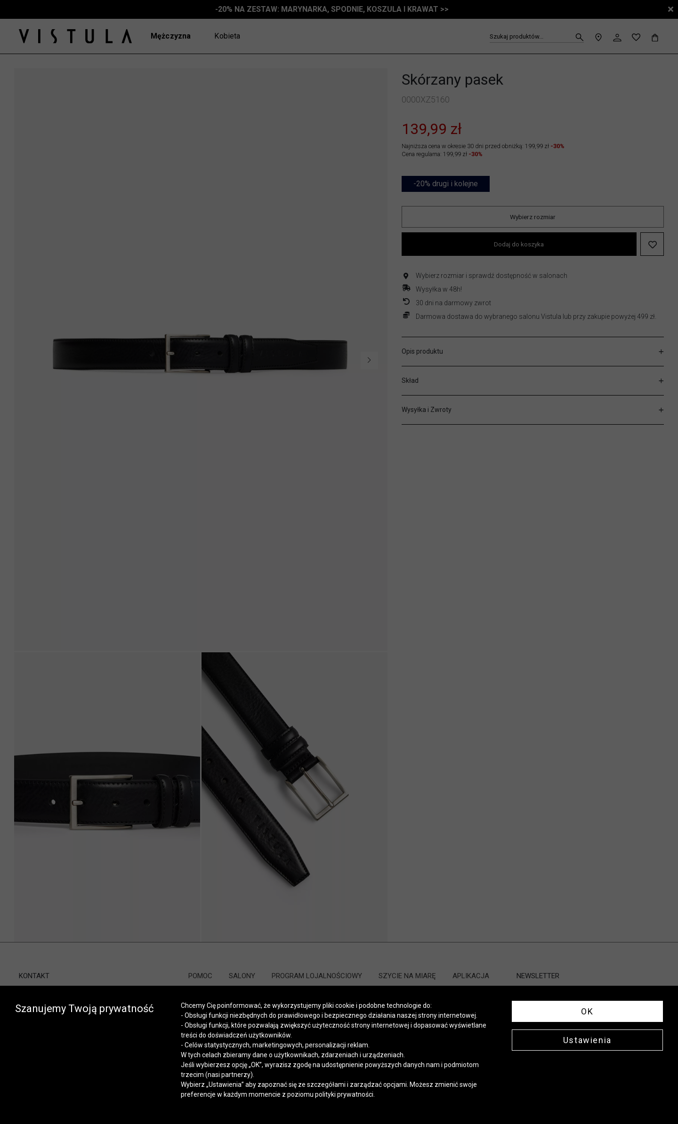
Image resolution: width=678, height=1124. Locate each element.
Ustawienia (587, 1040)
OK (587, 1011)
